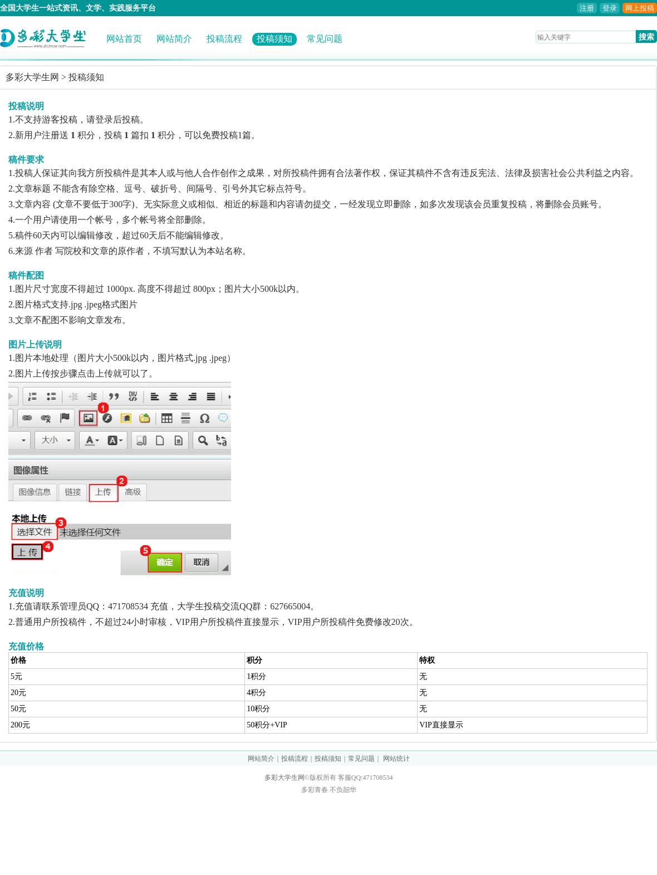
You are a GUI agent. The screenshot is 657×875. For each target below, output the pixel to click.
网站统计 (396, 758)
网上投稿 (639, 8)
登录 (609, 8)
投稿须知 (274, 38)
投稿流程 (224, 38)
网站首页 (124, 38)
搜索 (646, 36)
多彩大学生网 (32, 77)
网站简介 (174, 38)
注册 (587, 8)
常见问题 (324, 38)
